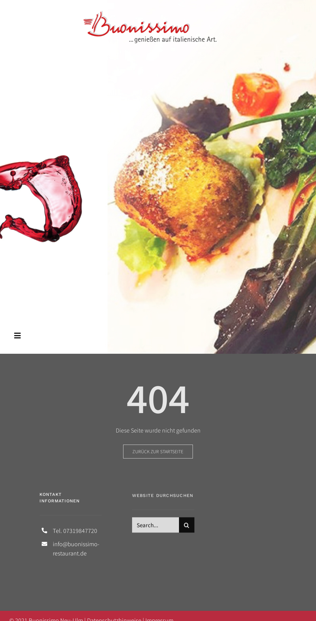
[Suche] (186, 527)
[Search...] (155, 527)
